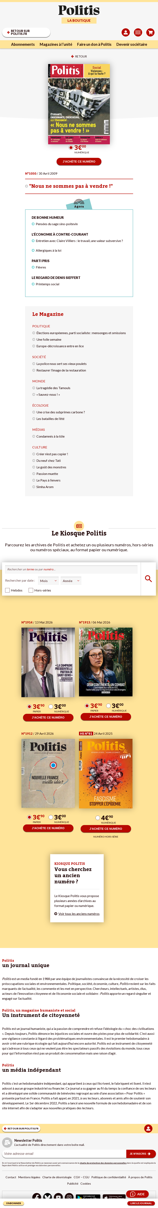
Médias (38, 429)
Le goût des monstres (51, 467)
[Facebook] (36, 1198)
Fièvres (41, 267)
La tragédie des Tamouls (53, 388)
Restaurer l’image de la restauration (61, 370)
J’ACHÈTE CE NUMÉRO (79, 161)
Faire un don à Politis (94, 44)
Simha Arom (44, 487)
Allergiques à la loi (48, 250)
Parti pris (40, 261)
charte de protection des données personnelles (103, 1163)
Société (39, 357)
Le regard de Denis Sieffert (56, 278)
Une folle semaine (48, 339)
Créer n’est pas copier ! (52, 454)
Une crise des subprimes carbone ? (60, 412)
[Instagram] (69, 1198)
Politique (41, 326)
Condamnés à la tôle (50, 436)
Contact (11, 1177)
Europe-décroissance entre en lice (60, 346)
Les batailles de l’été (50, 419)
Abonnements (23, 44)
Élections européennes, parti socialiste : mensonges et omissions (81, 333)
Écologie (40, 405)
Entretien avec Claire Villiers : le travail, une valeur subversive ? (79, 241)
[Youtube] (58, 1198)
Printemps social (47, 284)
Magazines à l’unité (56, 44)
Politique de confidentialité (108, 1177)
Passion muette (47, 474)
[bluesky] (47, 1198)
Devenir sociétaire (131, 44)
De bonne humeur (48, 217)
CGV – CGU (81, 1177)
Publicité (72, 1183)
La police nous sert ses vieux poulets (61, 364)
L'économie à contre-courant (60, 234)
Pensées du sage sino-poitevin (57, 224)
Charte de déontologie (57, 1177)
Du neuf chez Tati (48, 460)
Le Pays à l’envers (48, 480)
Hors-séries (42, 590)
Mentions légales (29, 1177)
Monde (38, 381)
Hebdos (16, 590)
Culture (39, 447)
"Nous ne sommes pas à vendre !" (71, 186)
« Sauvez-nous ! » (48, 394)
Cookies (85, 1183)
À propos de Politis (140, 1177)
